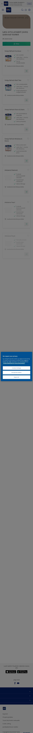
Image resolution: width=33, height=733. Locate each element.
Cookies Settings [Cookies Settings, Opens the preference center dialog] (16, 368)
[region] (16, 366)
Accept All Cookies (16, 372)
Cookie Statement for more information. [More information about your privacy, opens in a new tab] (14, 363)
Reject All (16, 377)
